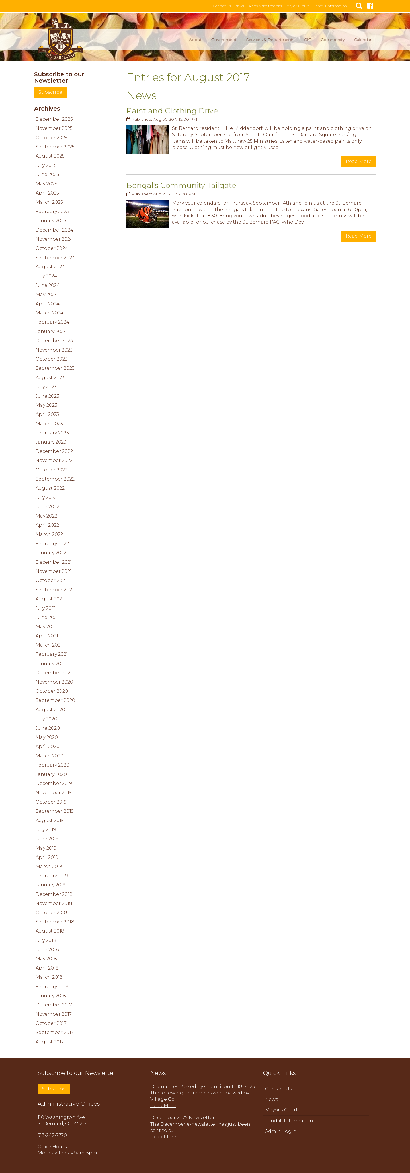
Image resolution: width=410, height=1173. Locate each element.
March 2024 (49, 312)
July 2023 (46, 386)
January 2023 (51, 441)
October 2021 (51, 580)
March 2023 (49, 423)
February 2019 (52, 875)
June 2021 (47, 617)
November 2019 (54, 792)
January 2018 (51, 995)
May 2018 (46, 958)
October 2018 (51, 912)
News (245, 6)
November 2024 (54, 238)
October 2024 (52, 247)
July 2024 (46, 275)
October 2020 (52, 690)
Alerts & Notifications (270, 6)
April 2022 (47, 524)
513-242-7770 (52, 1134)
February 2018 (52, 986)
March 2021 (49, 644)
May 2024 (47, 294)
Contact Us (227, 6)
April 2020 (48, 746)
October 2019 (51, 801)
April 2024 (48, 303)
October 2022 (51, 469)
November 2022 (54, 460)
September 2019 (55, 810)
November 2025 (54, 127)
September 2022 (55, 478)
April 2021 (47, 635)
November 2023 (54, 349)
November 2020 (54, 681)
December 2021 (54, 561)
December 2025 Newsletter (182, 1117)
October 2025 (51, 137)
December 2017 (54, 1004)
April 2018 (47, 967)
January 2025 (51, 220)
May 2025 (46, 183)
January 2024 (51, 331)
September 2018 (55, 921)
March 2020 (49, 755)
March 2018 (49, 976)
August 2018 (50, 930)
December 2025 (54, 118)
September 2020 (55, 699)
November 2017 (54, 1013)
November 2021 (54, 570)
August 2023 (50, 377)
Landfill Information (335, 6)
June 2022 (47, 506)
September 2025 (55, 146)
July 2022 (46, 497)
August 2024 (50, 266)
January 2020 (51, 773)
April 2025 (47, 192)
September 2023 (55, 367)
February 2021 (52, 653)
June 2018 (47, 949)
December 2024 (54, 229)
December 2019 (54, 783)
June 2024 (48, 284)
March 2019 (49, 865)
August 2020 (50, 709)
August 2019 (50, 820)
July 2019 (46, 829)
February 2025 (52, 211)
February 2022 (52, 543)
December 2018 (54, 893)
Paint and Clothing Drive (172, 110)
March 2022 (49, 533)
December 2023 (54, 340)
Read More (359, 161)
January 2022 (51, 552)
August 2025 (50, 155)
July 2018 (46, 940)
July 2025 (46, 164)
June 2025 (47, 174)
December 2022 (54, 450)
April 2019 (47, 856)
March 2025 (49, 201)
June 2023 (47, 395)
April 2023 (47, 413)
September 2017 (55, 1032)
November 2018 (54, 903)
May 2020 (47, 736)
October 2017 (51, 1022)
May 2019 (46, 847)
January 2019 (50, 884)
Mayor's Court (303, 6)
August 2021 (50, 598)
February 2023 (52, 432)
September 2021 (55, 589)
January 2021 (50, 663)
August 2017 (50, 1041)
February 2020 (52, 764)
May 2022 (46, 515)
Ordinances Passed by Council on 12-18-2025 (202, 1086)
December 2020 (54, 672)
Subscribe (50, 91)
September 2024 (55, 257)
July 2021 (46, 607)
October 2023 (51, 358)
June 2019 (47, 838)
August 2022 (50, 487)
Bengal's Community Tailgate (181, 184)
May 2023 (46, 404)
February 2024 (52, 321)
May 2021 (46, 626)
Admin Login (280, 1130)
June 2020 (48, 727)
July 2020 (46, 718)
